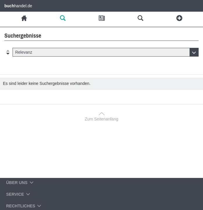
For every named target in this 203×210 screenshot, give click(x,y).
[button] (106, 52)
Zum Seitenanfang (101, 119)
